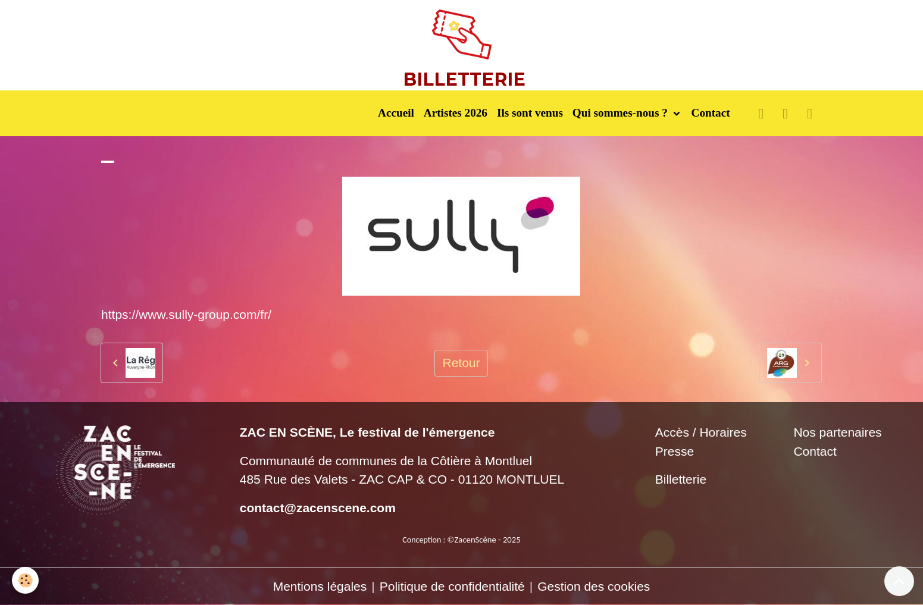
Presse (674, 451)
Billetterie (680, 479)
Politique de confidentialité (452, 586)
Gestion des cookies (593, 586)
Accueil (396, 112)
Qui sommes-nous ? (621, 112)
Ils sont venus (530, 112)
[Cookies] (25, 580)
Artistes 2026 (455, 112)
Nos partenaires (837, 432)
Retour (461, 362)
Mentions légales (320, 586)
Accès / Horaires (701, 432)
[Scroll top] (899, 581)
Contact (711, 112)
